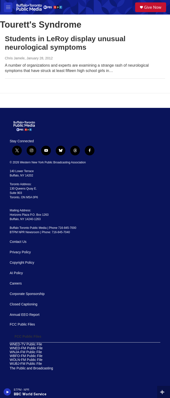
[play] (7, 392)
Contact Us (18, 242)
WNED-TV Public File (26, 344)
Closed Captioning (23, 304)
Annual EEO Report (24, 315)
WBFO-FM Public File (26, 356)
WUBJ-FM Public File (26, 364)
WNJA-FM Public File (26, 352)
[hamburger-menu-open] (8, 7)
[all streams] (163, 392)
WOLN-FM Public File (26, 360)
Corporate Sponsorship (27, 294)
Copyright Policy (22, 262)
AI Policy (16, 273)
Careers (16, 283)
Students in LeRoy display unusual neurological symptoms (65, 43)
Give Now (152, 7)
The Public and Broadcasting (31, 368)
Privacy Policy (20, 252)
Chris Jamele (15, 58)
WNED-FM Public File (26, 348)
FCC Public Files (22, 324)
